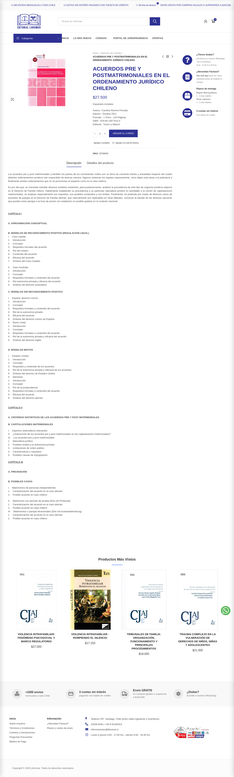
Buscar (155, 21)
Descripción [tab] (74, 163)
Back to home (167, 56)
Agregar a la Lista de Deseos (127, 143)
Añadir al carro (123, 133)
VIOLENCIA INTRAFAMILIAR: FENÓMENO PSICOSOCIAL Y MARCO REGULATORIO (36, 638)
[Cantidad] (100, 133)
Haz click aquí (202, 76)
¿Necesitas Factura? (207, 71)
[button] (225, 610)
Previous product (163, 56)
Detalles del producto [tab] (100, 163)
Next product (172, 56)
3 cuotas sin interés (207, 111)
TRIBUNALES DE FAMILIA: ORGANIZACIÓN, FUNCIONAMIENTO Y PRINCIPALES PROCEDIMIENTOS (144, 641)
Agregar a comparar (102, 143)
